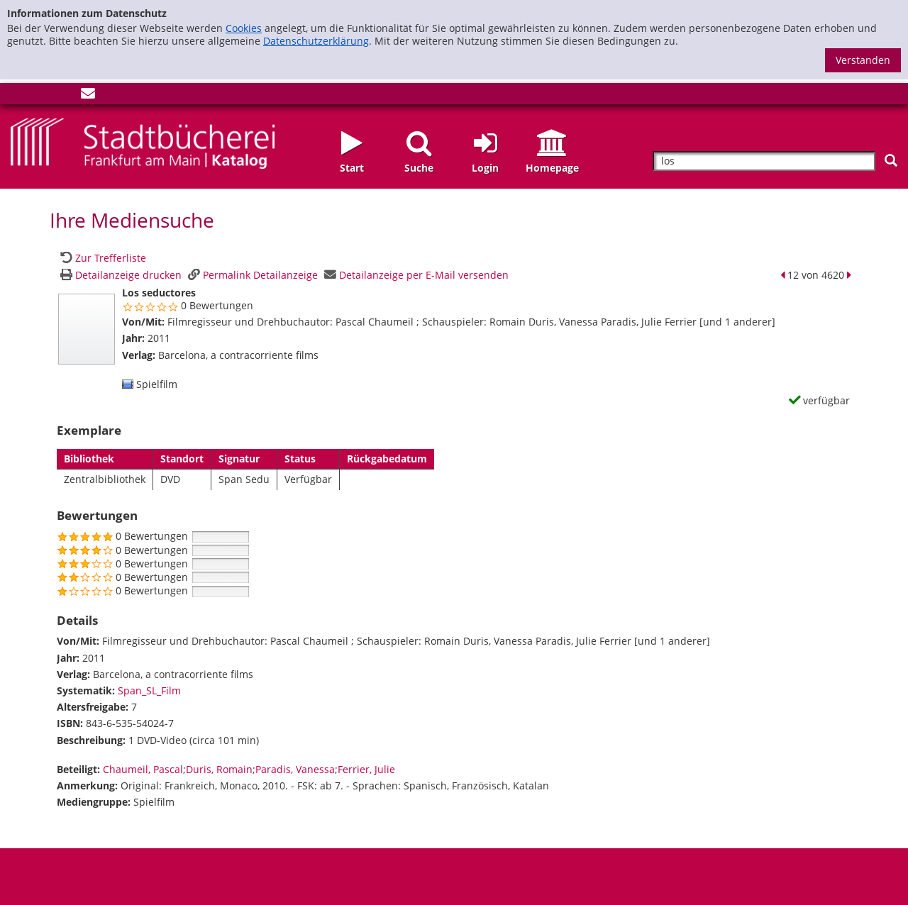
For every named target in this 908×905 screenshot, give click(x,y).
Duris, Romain (219, 769)
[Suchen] (891, 160)
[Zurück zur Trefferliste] (101, 258)
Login (485, 167)
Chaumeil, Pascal (143, 769)
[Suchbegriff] (764, 161)
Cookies (244, 28)
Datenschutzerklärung (316, 41)
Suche (418, 167)
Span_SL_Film (149, 690)
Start (352, 167)
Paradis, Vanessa (295, 769)
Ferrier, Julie (366, 769)
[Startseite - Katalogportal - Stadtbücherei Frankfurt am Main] (143, 142)
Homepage (552, 167)
